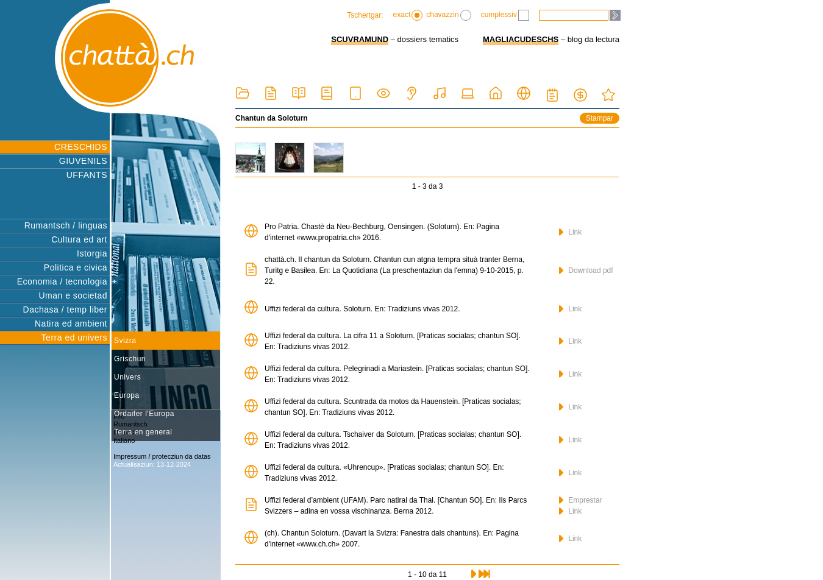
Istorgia (92, 253)
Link (570, 232)
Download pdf (586, 270)
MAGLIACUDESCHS (520, 39)
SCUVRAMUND (359, 39)
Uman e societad (72, 295)
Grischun (130, 359)
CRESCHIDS (80, 147)
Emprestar (580, 500)
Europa (127, 395)
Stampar (599, 118)
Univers (127, 377)
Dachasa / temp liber (65, 309)
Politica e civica (75, 267)
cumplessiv (505, 15)
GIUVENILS (83, 161)
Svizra (125, 340)
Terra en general (143, 432)
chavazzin (448, 15)
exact (408, 15)
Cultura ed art (79, 239)
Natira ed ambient (71, 323)
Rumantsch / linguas (65, 225)
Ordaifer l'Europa (144, 413)
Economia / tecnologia (62, 281)
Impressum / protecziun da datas (162, 456)
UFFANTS (86, 175)
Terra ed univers (74, 337)
